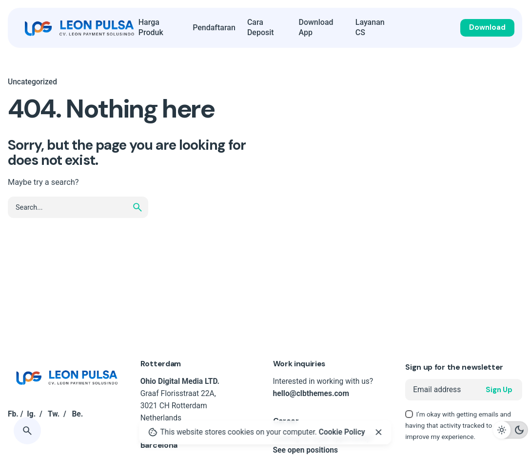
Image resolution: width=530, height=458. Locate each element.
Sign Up (499, 390)
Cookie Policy (342, 432)
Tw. (53, 414)
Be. (77, 414)
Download (487, 27)
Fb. (13, 414)
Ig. (31, 414)
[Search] (27, 430)
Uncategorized (32, 82)
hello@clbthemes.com (311, 393)
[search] (137, 207)
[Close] (378, 432)
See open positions (305, 450)
